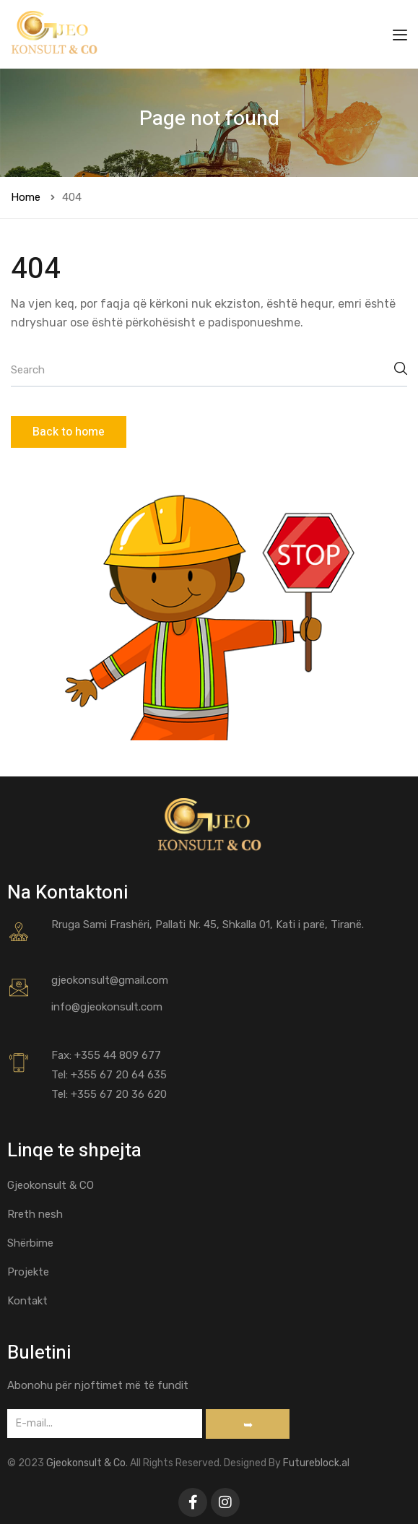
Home (25, 197)
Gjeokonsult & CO (50, 1185)
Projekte (28, 1271)
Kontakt (27, 1300)
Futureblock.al (316, 1463)
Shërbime (30, 1243)
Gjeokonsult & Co (86, 1463)
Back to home (68, 432)
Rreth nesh (35, 1214)
